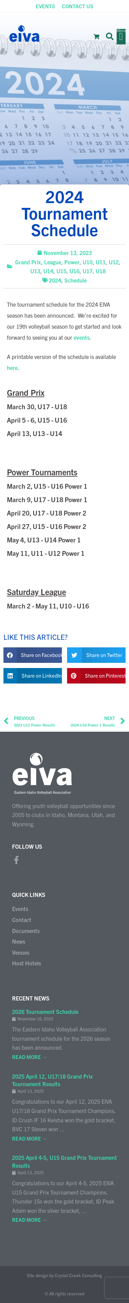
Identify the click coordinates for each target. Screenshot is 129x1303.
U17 (88, 270)
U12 (114, 261)
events (81, 337)
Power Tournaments (42, 472)
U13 (35, 270)
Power (71, 261)
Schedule (75, 280)
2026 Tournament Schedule (45, 1011)
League (52, 261)
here (12, 367)
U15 (61, 270)
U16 (74, 270)
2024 (55, 280)
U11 (101, 261)
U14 (48, 270)
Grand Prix (28, 261)
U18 (101, 270)
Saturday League (36, 591)
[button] (110, 36)
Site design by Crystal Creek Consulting (64, 1275)
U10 (88, 261)
